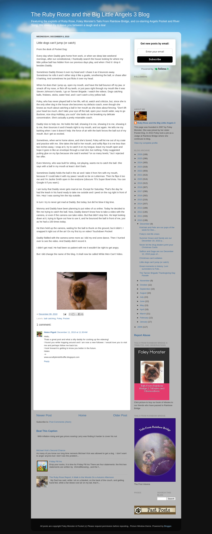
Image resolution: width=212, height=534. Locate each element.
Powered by (155, 69)
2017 (140, 191)
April (142, 309)
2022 (140, 171)
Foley (59, 318)
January (144, 322)
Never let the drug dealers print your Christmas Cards (156, 246)
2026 (140, 154)
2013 (140, 208)
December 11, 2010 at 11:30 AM (72, 332)
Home (82, 415)
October (144, 285)
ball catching (50, 318)
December (145, 224)
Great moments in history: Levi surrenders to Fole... (153, 267)
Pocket (66, 318)
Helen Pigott (50, 332)
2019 (140, 183)
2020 (140, 179)
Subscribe (155, 59)
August (143, 293)
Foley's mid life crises (149, 234)
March (143, 313)
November (145, 280)
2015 (140, 199)
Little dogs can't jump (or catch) (154, 262)
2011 (140, 216)
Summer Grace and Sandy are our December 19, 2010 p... (155, 239)
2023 (140, 167)
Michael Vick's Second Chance (50, 450)
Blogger (167, 526)
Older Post (120, 415)
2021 (140, 175)
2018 (140, 187)
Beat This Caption (46, 431)
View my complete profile (146, 143)
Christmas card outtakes (150, 258)
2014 (140, 203)
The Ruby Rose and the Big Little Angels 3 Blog (90, 14)
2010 (140, 220)
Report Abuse (142, 335)
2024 (140, 162)
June (142, 301)
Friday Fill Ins (55, 461)
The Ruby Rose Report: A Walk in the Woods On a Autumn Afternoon (81, 477)
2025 (140, 158)
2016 (140, 195)
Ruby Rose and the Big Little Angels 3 (156, 123)
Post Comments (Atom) (60, 422)
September (145, 289)
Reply (47, 361)
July (142, 297)
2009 (140, 327)
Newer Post (44, 415)
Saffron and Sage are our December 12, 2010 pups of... (156, 252)
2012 (140, 212)
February (144, 318)
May (142, 305)
